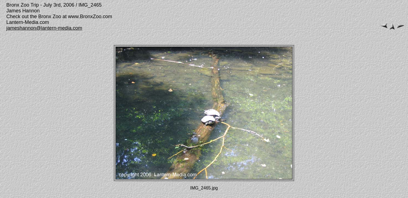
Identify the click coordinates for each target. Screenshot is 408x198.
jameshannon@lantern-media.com (44, 28)
